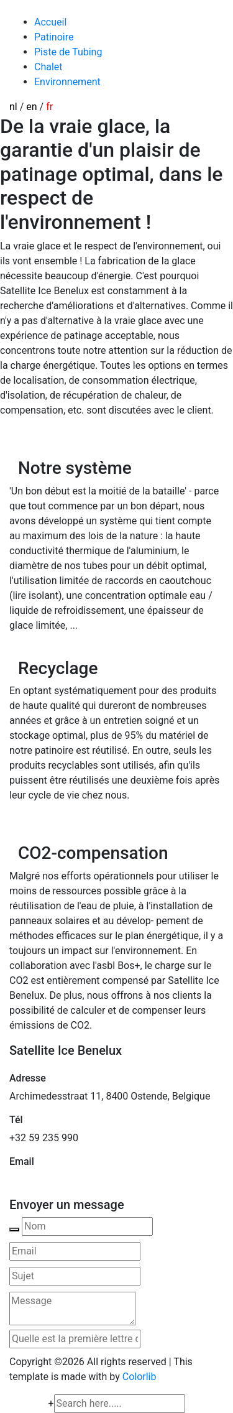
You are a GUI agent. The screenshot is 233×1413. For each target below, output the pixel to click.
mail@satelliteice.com (58, 1179)
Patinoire (53, 37)
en (31, 107)
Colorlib (139, 1377)
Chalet (48, 67)
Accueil (50, 22)
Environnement (67, 82)
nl (13, 107)
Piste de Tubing (68, 52)
